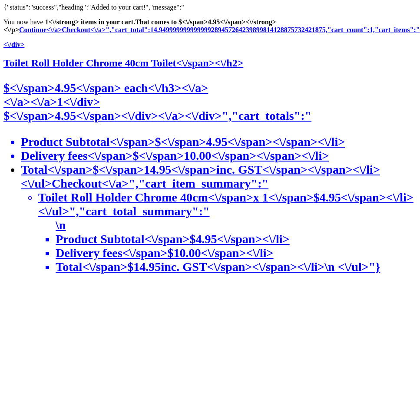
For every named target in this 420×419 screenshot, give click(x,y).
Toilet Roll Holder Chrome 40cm (123, 63)
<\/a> (16, 102)
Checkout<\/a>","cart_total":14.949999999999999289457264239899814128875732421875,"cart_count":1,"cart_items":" (241, 29)
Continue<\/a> (40, 29)
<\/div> (13, 44)
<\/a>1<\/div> (65, 102)
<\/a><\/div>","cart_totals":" (234, 115)
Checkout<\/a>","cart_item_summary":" (219, 225)
